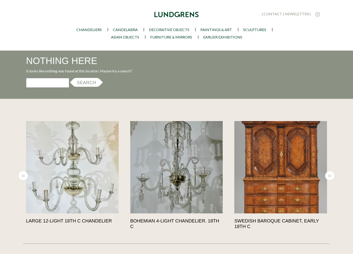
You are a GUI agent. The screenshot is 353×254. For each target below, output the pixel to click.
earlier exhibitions (222, 37)
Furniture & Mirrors (171, 37)
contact (273, 14)
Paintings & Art (216, 29)
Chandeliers (89, 29)
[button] (25, 175)
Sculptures (254, 29)
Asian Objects (125, 37)
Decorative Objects (169, 29)
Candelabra (125, 29)
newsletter (297, 14)
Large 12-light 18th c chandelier (69, 220)
